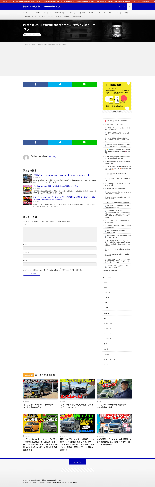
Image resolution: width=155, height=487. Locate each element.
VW (50, 13)
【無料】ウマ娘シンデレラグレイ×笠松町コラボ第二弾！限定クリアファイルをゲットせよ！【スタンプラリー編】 (117, 260)
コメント (26, 225)
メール (26, 252)
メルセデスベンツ (30, 16)
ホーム (25, 13)
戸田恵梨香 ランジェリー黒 (114, 124)
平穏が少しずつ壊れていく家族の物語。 (117, 121)
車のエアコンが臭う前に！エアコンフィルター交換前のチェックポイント (118, 192)
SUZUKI (58, 16)
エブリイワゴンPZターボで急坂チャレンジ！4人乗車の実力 (113, 406)
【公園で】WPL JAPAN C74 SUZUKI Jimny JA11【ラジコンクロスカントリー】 (61, 175)
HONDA (67, 16)
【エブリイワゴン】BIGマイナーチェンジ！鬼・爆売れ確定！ (39, 406)
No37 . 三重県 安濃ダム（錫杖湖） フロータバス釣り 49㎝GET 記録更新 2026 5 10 (117, 139)
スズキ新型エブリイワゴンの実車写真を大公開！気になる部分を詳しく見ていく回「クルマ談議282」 (114, 442)
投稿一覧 (51, 156)
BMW (38, 13)
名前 (25, 244)
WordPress (73, 482)
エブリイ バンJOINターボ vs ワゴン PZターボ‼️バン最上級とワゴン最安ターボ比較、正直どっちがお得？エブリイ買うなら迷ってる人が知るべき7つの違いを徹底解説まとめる (40, 444)
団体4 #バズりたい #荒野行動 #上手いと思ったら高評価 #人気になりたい (118, 206)
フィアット (92, 13)
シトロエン (82, 13)
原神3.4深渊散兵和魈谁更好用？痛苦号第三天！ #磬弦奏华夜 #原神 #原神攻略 (117, 157)
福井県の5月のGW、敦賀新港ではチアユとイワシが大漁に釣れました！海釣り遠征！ (117, 145)
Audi (31, 13)
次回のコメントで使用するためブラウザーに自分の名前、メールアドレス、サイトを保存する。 (53, 270)
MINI (44, 13)
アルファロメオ (59, 13)
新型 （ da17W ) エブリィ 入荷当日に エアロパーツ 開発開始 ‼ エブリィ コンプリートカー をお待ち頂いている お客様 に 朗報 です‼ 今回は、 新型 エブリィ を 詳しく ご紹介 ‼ (77, 444)
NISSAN (106, 308)
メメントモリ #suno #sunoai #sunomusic (118, 202)
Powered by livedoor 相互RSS (112, 270)
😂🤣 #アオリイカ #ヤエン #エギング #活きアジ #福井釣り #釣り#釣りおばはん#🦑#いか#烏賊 (117, 151)
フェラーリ (102, 13)
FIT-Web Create (55, 482)
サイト (25, 260)
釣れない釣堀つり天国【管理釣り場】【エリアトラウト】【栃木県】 (118, 236)
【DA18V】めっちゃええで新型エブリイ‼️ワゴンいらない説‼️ (77, 406)
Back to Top (77, 462)
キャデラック (71, 13)
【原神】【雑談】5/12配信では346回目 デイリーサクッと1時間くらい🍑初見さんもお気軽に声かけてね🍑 (118, 168)
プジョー (111, 13)
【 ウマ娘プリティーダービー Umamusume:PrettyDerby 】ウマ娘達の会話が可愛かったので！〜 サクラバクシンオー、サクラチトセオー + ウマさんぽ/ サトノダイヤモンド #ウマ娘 (118, 214)
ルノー (41, 16)
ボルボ (119, 13)
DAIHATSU (49, 16)
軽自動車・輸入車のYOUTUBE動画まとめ (47, 480)
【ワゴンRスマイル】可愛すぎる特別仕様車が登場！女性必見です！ (57, 186)
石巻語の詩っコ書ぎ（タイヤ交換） (116, 188)
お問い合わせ (77, 16)
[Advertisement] (77, 60)
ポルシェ (127, 13)
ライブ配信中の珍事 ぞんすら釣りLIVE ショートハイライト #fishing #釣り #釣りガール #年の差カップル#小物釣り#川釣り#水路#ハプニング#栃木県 (117, 243)
